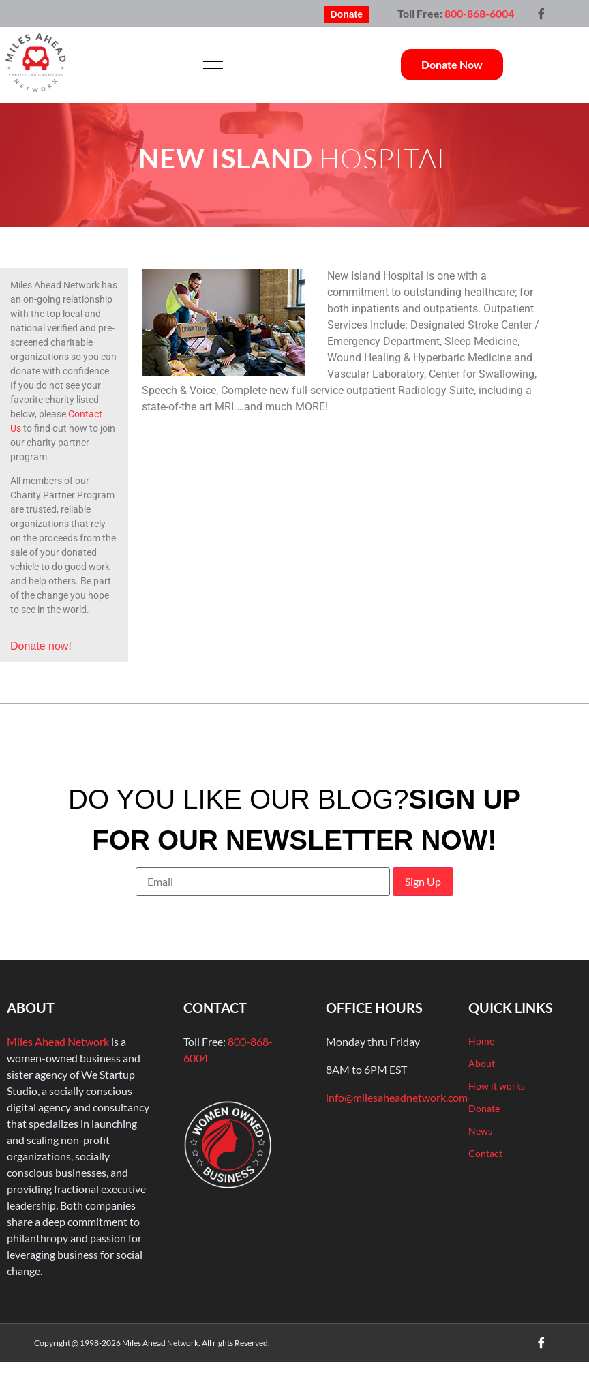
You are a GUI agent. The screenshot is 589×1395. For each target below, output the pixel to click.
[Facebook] (541, 13)
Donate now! (41, 646)
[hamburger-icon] (213, 65)
